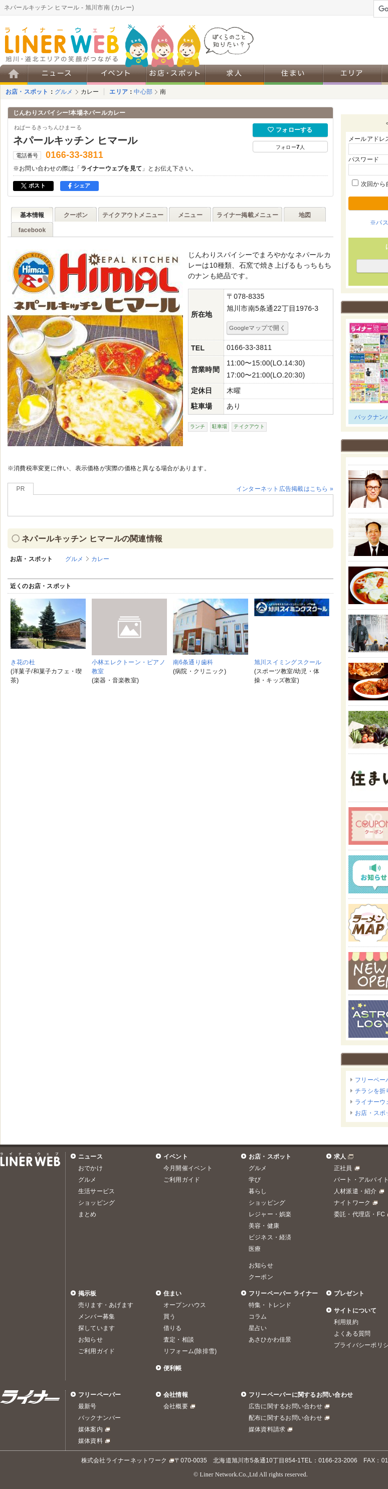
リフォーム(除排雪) (190, 1351)
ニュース (90, 1156)
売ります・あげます (105, 1305)
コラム (258, 1316)
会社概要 (175, 1406)
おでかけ (90, 1168)
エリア (118, 91)
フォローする (290, 129)
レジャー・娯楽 (270, 1214)
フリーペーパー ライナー (283, 1293)
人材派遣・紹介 (355, 1191)
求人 (340, 1156)
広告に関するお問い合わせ (285, 1406)
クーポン (261, 1276)
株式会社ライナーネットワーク (124, 1460)
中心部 (143, 91)
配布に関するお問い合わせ (285, 1417)
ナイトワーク (352, 1202)
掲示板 (87, 1293)
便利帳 (172, 1368)
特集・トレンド (270, 1305)
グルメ (64, 91)
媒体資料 (90, 1440)
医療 (255, 1248)
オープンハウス (185, 1305)
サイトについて (355, 1310)
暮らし (258, 1191)
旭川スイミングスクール (288, 662)
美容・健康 (264, 1225)
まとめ (87, 1214)
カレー (90, 91)
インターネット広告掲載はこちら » (284, 488)
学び (255, 1179)
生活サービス (96, 1191)
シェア (79, 185)
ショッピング (96, 1202)
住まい (172, 1293)
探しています (96, 1328)
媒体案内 (90, 1429)
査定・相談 (178, 1339)
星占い (258, 1328)
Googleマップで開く (257, 327)
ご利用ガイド (181, 1179)
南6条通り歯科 (193, 662)
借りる (172, 1328)
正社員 (343, 1168)
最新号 (87, 1406)
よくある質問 (352, 1333)
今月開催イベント (188, 1168)
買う (169, 1316)
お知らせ (261, 1265)
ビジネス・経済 (270, 1237)
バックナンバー (99, 1417)
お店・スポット (27, 91)
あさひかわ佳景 (270, 1339)
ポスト (33, 185)
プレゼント (349, 1293)
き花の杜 (23, 662)
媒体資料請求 (267, 1429)
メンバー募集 (96, 1316)
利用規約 (346, 1322)
